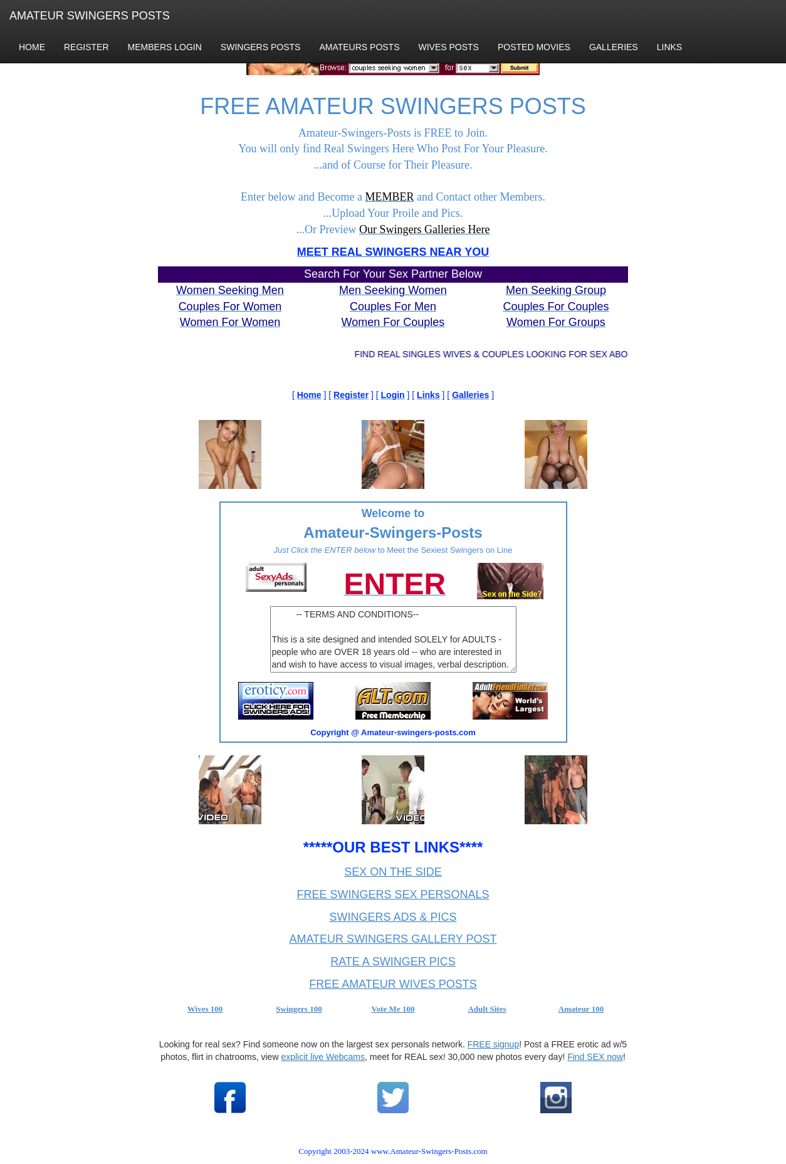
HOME (32, 47)
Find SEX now (595, 1057)
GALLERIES (613, 47)
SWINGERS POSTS (261, 47)
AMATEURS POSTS (359, 47)
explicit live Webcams (323, 1057)
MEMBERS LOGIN (165, 47)
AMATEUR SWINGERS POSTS (89, 15)
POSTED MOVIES (534, 47)
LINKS (669, 47)
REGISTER (86, 47)
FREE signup (493, 1044)
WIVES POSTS (449, 47)
